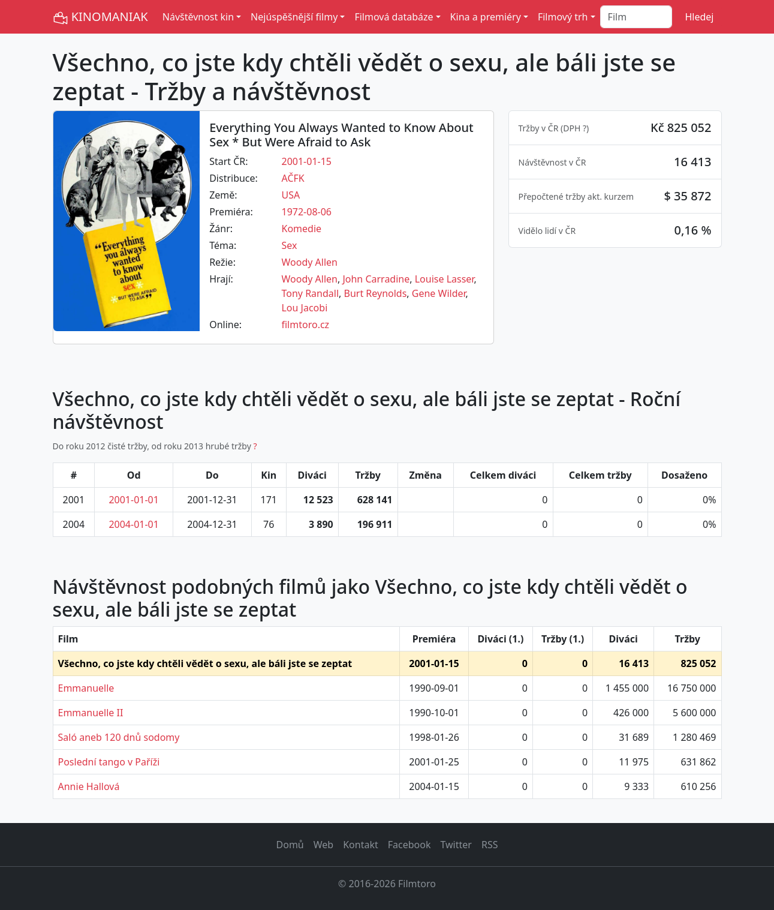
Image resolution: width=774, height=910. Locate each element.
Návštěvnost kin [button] (198, 16)
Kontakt (360, 844)
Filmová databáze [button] (393, 16)
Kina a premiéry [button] (485, 16)
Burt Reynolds (375, 293)
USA (290, 195)
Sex (289, 245)
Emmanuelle (86, 688)
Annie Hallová (89, 786)
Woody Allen (309, 262)
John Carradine (375, 279)
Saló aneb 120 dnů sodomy (119, 737)
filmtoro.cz (305, 324)
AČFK (292, 178)
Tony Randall (310, 293)
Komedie (301, 228)
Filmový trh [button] (563, 16)
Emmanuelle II (91, 712)
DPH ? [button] (574, 128)
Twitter (455, 844)
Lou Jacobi (304, 307)
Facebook (409, 844)
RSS (489, 844)
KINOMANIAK (100, 17)
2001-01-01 (134, 499)
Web (323, 844)
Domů (290, 844)
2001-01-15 (306, 161)
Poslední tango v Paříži (109, 761)
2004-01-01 (134, 524)
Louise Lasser (444, 279)
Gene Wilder (439, 293)
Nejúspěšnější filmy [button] (294, 16)
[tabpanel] (615, 179)
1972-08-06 (306, 211)
